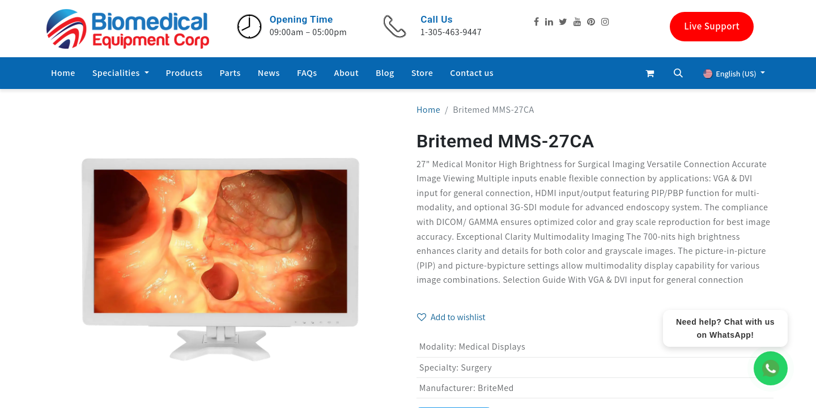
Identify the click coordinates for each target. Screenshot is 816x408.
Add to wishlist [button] (451, 317)
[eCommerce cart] (650, 73)
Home (428, 110)
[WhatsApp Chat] (771, 368)
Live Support (712, 26)
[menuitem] (63, 73)
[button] (678, 73)
